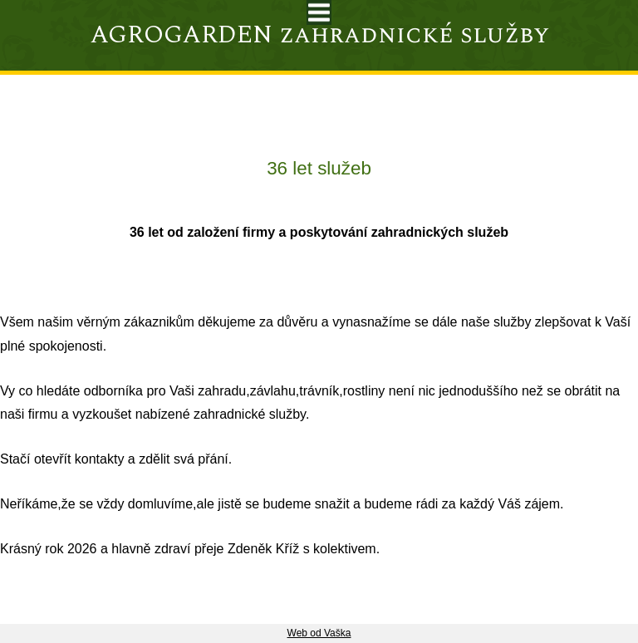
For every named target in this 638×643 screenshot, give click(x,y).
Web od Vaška (319, 633)
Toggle (319, 12)
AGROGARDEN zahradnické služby (319, 35)
